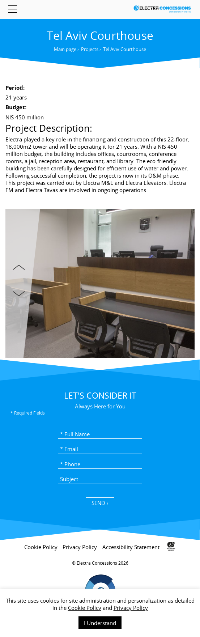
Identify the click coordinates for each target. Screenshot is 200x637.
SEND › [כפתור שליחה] (100, 502)
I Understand (100, 623)
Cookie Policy (84, 607)
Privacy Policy (131, 607)
